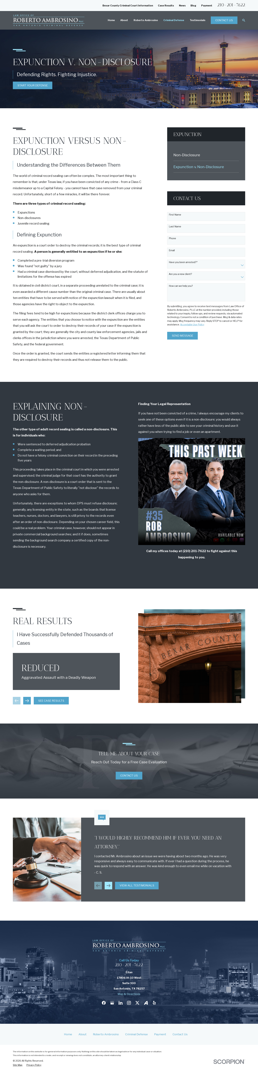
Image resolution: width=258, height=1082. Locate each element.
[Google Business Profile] (112, 1003)
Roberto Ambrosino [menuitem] (146, 20)
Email (172, 250)
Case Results (166, 5)
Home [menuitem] (111, 20)
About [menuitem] (124, 20)
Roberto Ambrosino (106, 1034)
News (182, 5)
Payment (206, 5)
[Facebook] (104, 1003)
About (82, 1034)
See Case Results (46, 700)
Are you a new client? (180, 274)
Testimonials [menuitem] (197, 20)
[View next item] (22, 700)
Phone (172, 238)
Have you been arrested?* (183, 262)
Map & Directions (129, 994)
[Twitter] (137, 1003)
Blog (193, 5)
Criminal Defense (136, 1034)
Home (68, 1034)
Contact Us (224, 20)
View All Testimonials (137, 890)
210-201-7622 (231, 5)
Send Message (182, 335)
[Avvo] (146, 1003)
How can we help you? (181, 286)
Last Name (175, 226)
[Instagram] (129, 1003)
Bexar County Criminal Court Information (128, 5)
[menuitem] (206, 155)
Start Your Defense (32, 85)
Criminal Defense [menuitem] (173, 20)
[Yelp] (154, 1003)
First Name (175, 214)
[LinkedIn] (120, 1003)
